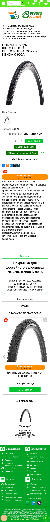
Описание (25, 256)
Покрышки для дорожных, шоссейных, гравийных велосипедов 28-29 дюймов (23, 32)
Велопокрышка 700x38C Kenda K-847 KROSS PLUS (25, 374)
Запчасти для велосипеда (21, 26)
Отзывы (25, 306)
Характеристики (25, 299)
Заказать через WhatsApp (22, 153)
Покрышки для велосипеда (18, 29)
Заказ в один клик (25, 147)
